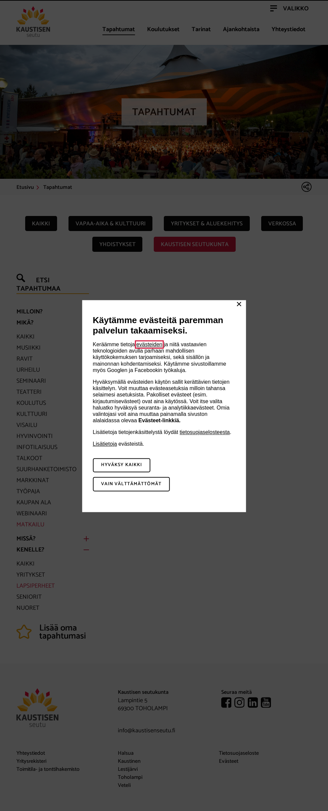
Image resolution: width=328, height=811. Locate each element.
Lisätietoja (105, 444)
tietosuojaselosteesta (205, 432)
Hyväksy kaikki (121, 465)
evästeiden (149, 344)
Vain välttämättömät (131, 484)
